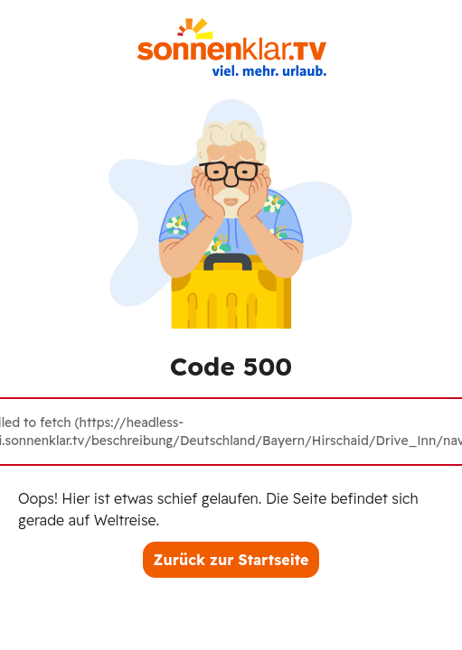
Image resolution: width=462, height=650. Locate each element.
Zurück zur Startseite (231, 560)
